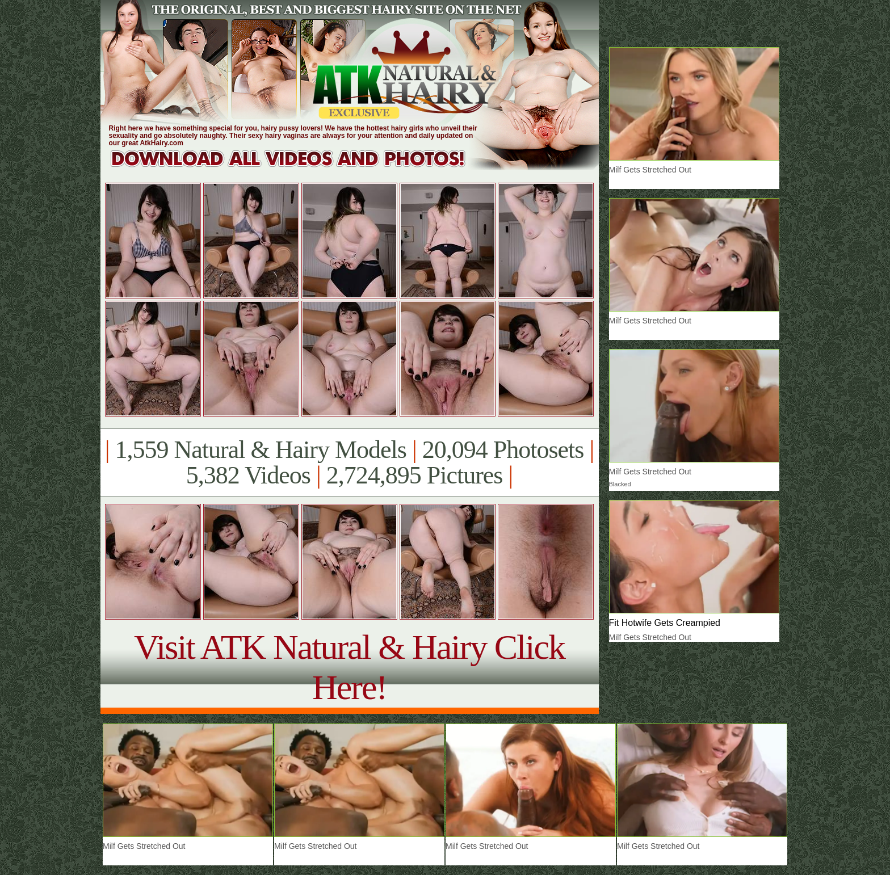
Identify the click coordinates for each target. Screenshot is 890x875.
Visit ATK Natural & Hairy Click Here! (349, 667)
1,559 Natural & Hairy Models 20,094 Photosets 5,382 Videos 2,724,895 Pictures (349, 462)
